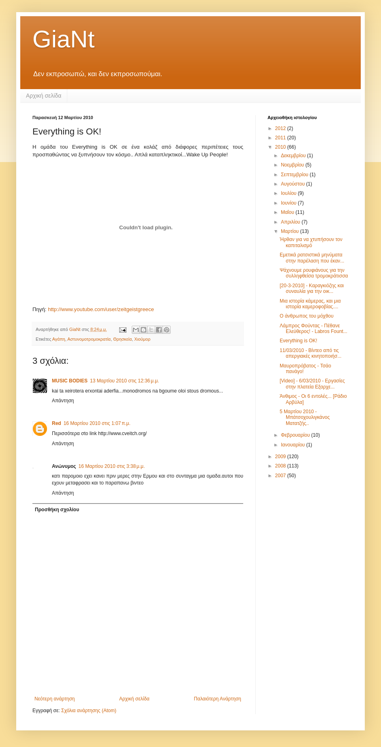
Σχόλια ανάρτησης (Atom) (88, 710)
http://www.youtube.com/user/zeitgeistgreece (101, 309)
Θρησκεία (122, 339)
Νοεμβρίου (293, 165)
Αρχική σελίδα (43, 95)
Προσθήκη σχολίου (57, 509)
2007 (281, 475)
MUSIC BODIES (70, 381)
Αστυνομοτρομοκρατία (89, 339)
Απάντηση (63, 400)
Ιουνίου (289, 203)
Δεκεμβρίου (294, 155)
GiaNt (63, 39)
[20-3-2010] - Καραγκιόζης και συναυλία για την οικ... (312, 288)
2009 (281, 456)
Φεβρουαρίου (296, 435)
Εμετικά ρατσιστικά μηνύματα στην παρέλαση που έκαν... (312, 257)
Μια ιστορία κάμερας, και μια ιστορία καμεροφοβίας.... (310, 303)
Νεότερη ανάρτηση (54, 699)
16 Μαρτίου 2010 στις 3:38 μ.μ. (112, 466)
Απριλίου (291, 222)
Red (56, 423)
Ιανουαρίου (293, 445)
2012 (281, 128)
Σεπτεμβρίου (295, 174)
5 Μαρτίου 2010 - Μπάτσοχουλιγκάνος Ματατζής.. (305, 417)
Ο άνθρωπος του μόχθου (307, 316)
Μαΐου (288, 212)
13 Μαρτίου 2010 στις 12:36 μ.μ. (124, 381)
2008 (281, 466)
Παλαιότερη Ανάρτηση (217, 699)
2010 (281, 147)
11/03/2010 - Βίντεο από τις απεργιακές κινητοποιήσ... (310, 353)
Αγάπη (58, 339)
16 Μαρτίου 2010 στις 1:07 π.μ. (97, 423)
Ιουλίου (289, 193)
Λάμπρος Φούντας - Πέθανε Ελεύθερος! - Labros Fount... (313, 328)
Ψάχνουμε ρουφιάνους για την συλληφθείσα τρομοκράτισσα (314, 273)
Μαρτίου (290, 231)
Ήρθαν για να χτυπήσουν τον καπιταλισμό (311, 242)
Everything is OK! (298, 341)
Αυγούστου (293, 184)
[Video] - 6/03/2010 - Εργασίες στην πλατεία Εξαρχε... (312, 383)
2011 (281, 138)
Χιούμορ (142, 339)
